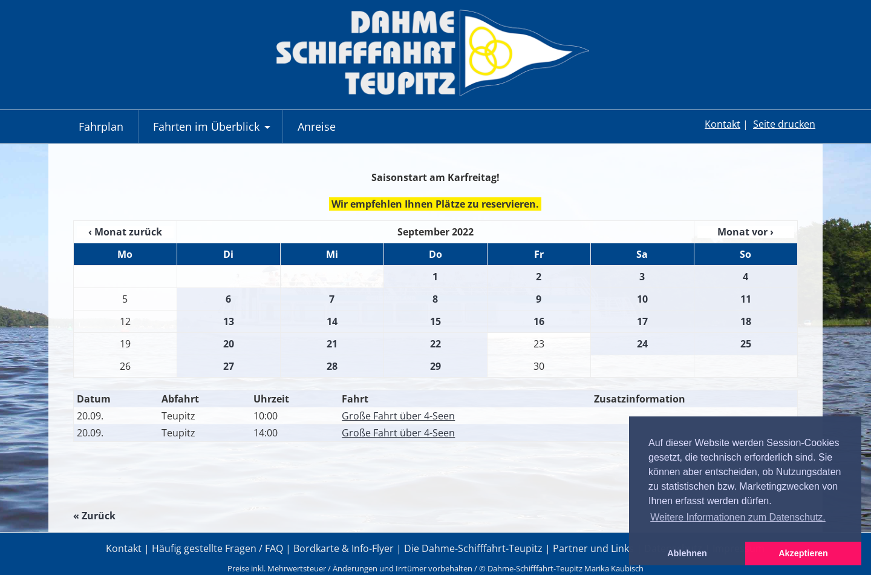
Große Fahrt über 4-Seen (398, 415)
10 (642, 299)
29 (435, 366)
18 (745, 321)
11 (745, 299)
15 (435, 321)
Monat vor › (745, 232)
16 (538, 321)
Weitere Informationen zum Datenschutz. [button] (738, 517)
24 (642, 344)
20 (228, 344)
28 (332, 366)
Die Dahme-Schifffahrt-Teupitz (473, 548)
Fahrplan (101, 126)
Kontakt (722, 124)
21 (332, 344)
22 (435, 344)
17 (642, 321)
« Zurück (94, 515)
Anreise (317, 126)
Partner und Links (593, 548)
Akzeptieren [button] (803, 553)
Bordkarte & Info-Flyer (343, 548)
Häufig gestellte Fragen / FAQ (217, 548)
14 (332, 321)
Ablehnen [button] (687, 553)
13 (228, 321)
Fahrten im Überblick (213, 131)
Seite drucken (784, 124)
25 (745, 344)
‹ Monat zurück (125, 232)
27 (228, 366)
